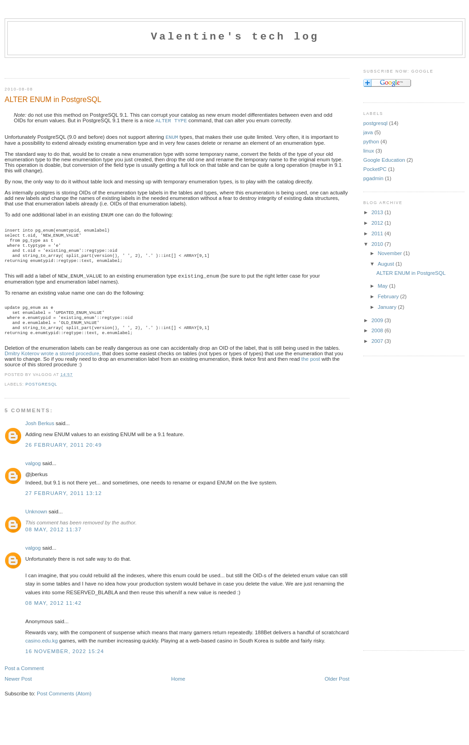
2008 (378, 330)
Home (178, 691)
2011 (378, 233)
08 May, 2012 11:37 (53, 541)
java (368, 132)
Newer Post (18, 691)
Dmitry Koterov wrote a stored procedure (52, 365)
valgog (33, 475)
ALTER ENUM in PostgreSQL (53, 99)
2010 (378, 244)
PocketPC (375, 169)
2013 (378, 212)
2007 (378, 341)
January (387, 307)
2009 (378, 320)
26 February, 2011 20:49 (63, 457)
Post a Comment (24, 680)
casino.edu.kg (41, 652)
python (371, 141)
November (390, 253)
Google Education (384, 160)
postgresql (41, 396)
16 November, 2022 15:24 (64, 663)
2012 (378, 223)
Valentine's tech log (235, 37)
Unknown (36, 523)
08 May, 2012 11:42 (53, 615)
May (383, 286)
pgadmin (373, 178)
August (386, 264)
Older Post (337, 691)
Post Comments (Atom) (64, 705)
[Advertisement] (112, 66)
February (388, 296)
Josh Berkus (39, 435)
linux (368, 151)
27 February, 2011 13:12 (63, 505)
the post (310, 371)
